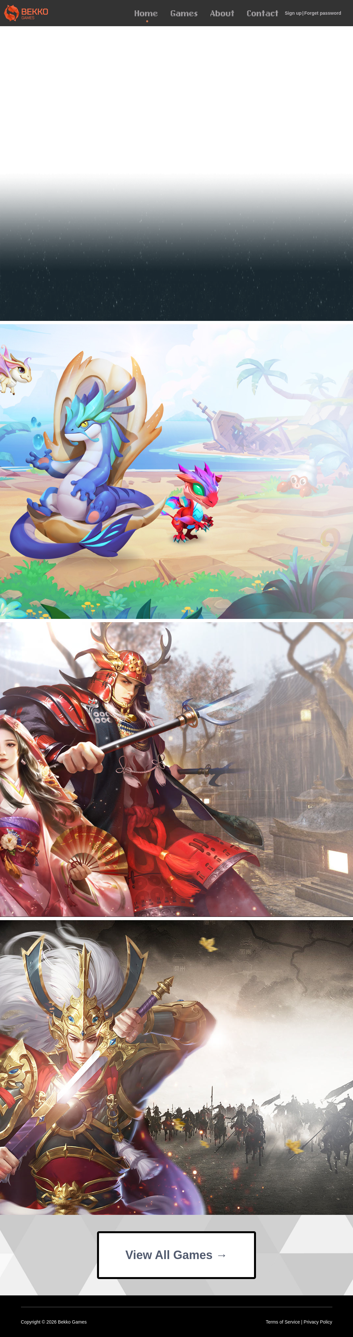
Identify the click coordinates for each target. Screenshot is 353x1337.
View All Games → (176, 1255)
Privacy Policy (318, 1322)
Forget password (322, 13)
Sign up (293, 13)
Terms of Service (283, 1322)
